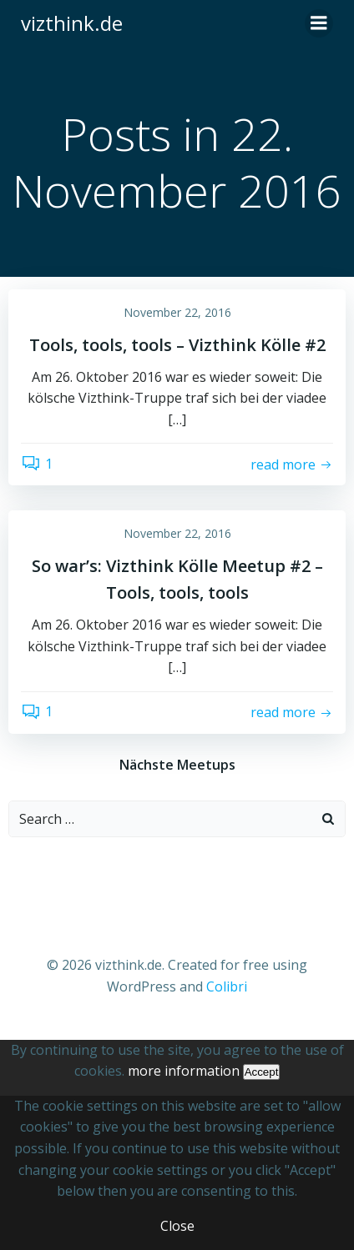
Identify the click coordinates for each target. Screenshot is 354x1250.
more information (184, 1071)
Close (177, 1226)
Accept (262, 1072)
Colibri (226, 986)
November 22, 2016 (177, 312)
